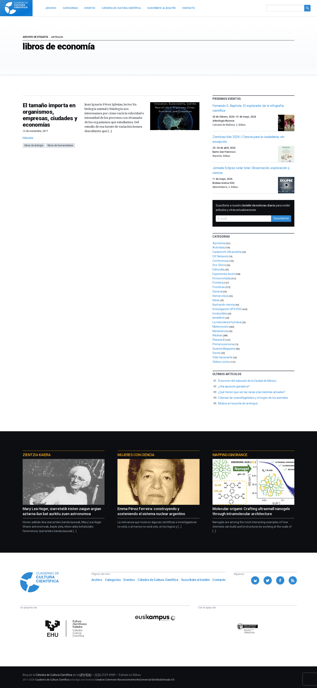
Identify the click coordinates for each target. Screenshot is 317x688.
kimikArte (218, 317)
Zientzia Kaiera (37, 455)
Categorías (113, 580)
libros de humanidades (60, 145)
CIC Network (220, 256)
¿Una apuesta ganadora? (234, 386)
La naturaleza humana (226, 322)
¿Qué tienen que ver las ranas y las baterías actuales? (251, 392)
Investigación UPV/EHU (227, 309)
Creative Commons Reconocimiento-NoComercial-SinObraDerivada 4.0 (134, 679)
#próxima (218, 243)
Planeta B (218, 339)
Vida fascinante (222, 357)
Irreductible (219, 313)
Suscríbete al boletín (195, 580)
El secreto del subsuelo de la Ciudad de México (247, 380)
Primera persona (223, 344)
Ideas (215, 300)
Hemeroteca (220, 296)
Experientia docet (223, 274)
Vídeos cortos (221, 361)
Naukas (217, 335)
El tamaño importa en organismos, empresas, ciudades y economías (50, 115)
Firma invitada (221, 278)
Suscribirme (281, 218)
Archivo (96, 580)
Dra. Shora (219, 265)
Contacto (219, 580)
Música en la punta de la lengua (238, 403)
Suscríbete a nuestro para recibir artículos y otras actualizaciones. (253, 207)
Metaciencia (220, 331)
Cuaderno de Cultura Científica (52, 679)
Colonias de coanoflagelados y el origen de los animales (253, 397)
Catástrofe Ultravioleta (227, 252)
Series (216, 353)
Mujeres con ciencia (135, 455)
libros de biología (33, 145)
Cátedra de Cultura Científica (158, 580)
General (217, 291)
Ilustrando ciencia (223, 304)
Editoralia (28, 138)
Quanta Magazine (223, 348)
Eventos (129, 580)
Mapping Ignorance (229, 455)
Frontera (217, 282)
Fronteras (218, 287)
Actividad (218, 247)
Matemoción (220, 326)
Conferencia (220, 260)
